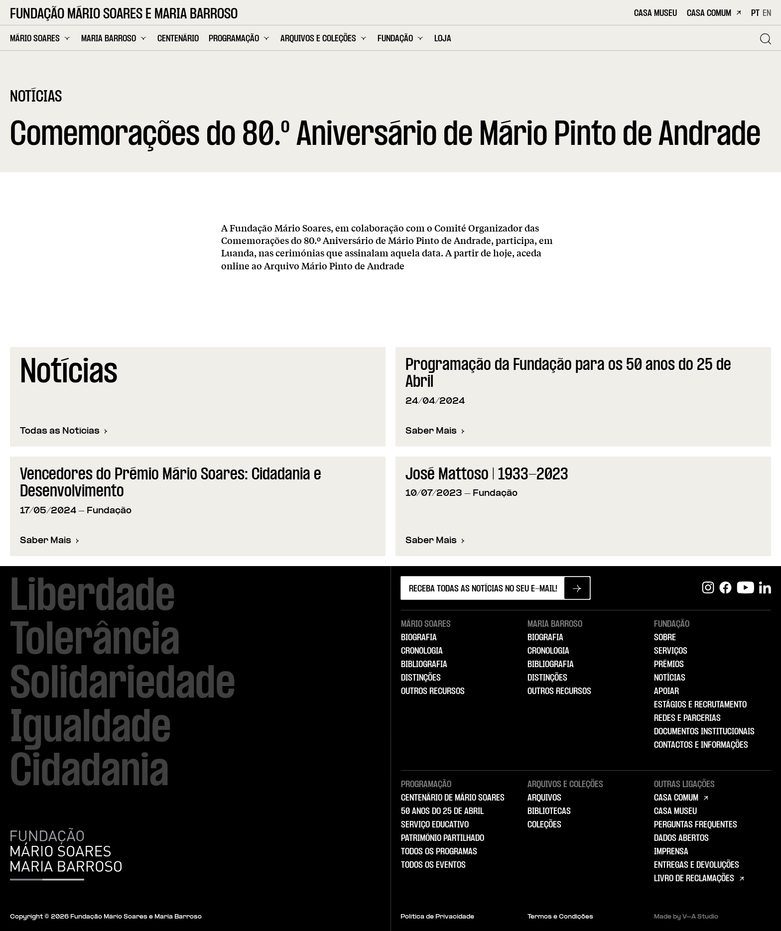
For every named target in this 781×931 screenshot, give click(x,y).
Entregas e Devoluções (696, 865)
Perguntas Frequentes (695, 825)
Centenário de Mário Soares (453, 798)
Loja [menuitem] (442, 39)
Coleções (544, 825)
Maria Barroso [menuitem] (114, 38)
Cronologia (422, 651)
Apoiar (666, 692)
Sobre (665, 638)
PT (755, 13)
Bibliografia (424, 665)
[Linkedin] (765, 588)
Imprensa (671, 852)
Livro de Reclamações (694, 879)
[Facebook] (725, 588)
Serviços (670, 651)
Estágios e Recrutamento (700, 705)
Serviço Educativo (435, 825)
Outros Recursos (433, 692)
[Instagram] (708, 588)
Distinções (421, 678)
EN (767, 13)
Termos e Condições (560, 917)
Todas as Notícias (64, 431)
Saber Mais (435, 432)
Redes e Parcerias (687, 718)
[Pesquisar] (765, 38)
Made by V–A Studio (686, 917)
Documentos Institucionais (704, 732)
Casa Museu (655, 13)
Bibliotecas (549, 811)
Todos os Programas (439, 852)
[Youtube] (745, 588)
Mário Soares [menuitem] (40, 38)
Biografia (419, 638)
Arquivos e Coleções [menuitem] (324, 38)
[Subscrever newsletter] (577, 588)
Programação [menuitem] (239, 38)
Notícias (669, 678)
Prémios (669, 665)
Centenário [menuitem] (178, 39)
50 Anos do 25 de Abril (442, 811)
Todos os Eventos (433, 865)
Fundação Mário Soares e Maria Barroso (124, 14)
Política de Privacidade (437, 917)
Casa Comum (714, 13)
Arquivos (544, 798)
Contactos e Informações (701, 745)
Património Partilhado (442, 838)
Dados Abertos (681, 838)
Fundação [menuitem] (401, 38)
